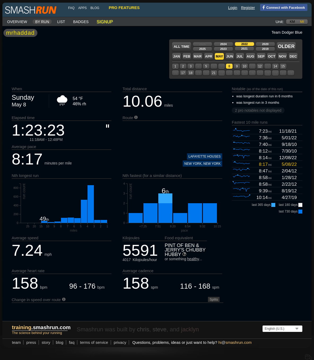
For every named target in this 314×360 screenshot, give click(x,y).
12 (259, 66)
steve (159, 329)
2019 (265, 48)
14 (275, 66)
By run (42, 22)
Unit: (280, 21)
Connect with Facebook (282, 7)
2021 (244, 48)
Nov (282, 56)
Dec (293, 56)
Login (232, 8)
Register (248, 8)
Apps (82, 8)
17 (183, 73)
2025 (202, 48)
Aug (250, 56)
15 (283, 66)
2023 (223, 48)
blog (94, 8)
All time (182, 47)
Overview (17, 22)
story (46, 342)
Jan (176, 56)
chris (143, 329)
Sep (261, 56)
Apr (208, 56)
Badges (81, 22)
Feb (186, 56)
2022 (244, 44)
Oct (271, 56)
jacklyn (190, 329)
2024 (223, 44)
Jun (229, 56)
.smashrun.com (41, 327)
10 (244, 66)
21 (213, 73)
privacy (120, 342)
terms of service (94, 342)
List (61, 22)
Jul (240, 56)
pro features (124, 7)
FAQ (71, 8)
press (31, 342)
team (16, 342)
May (219, 56)
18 (190, 73)
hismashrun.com (234, 342)
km (292, 22)
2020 (265, 44)
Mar (198, 56)
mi (302, 22)
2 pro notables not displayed (258, 110)
